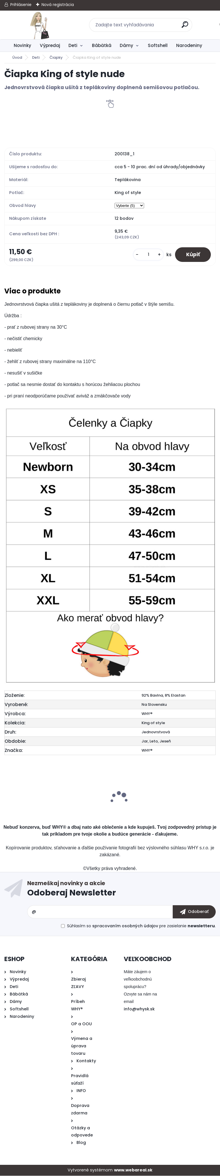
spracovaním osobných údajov (125, 926)
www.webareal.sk (133, 1170)
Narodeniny (189, 45)
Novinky (22, 45)
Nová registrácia (58, 4)
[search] (185, 26)
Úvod (17, 57)
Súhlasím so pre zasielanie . (141, 926)
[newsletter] (194, 912)
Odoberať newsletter (121, 890)
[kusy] (147, 254)
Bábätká (101, 45)
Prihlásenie (21, 4)
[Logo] (39, 25)
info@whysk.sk (139, 1009)
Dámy (126, 45)
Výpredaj (50, 45)
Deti (72, 45)
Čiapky (56, 57)
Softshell (158, 45)
